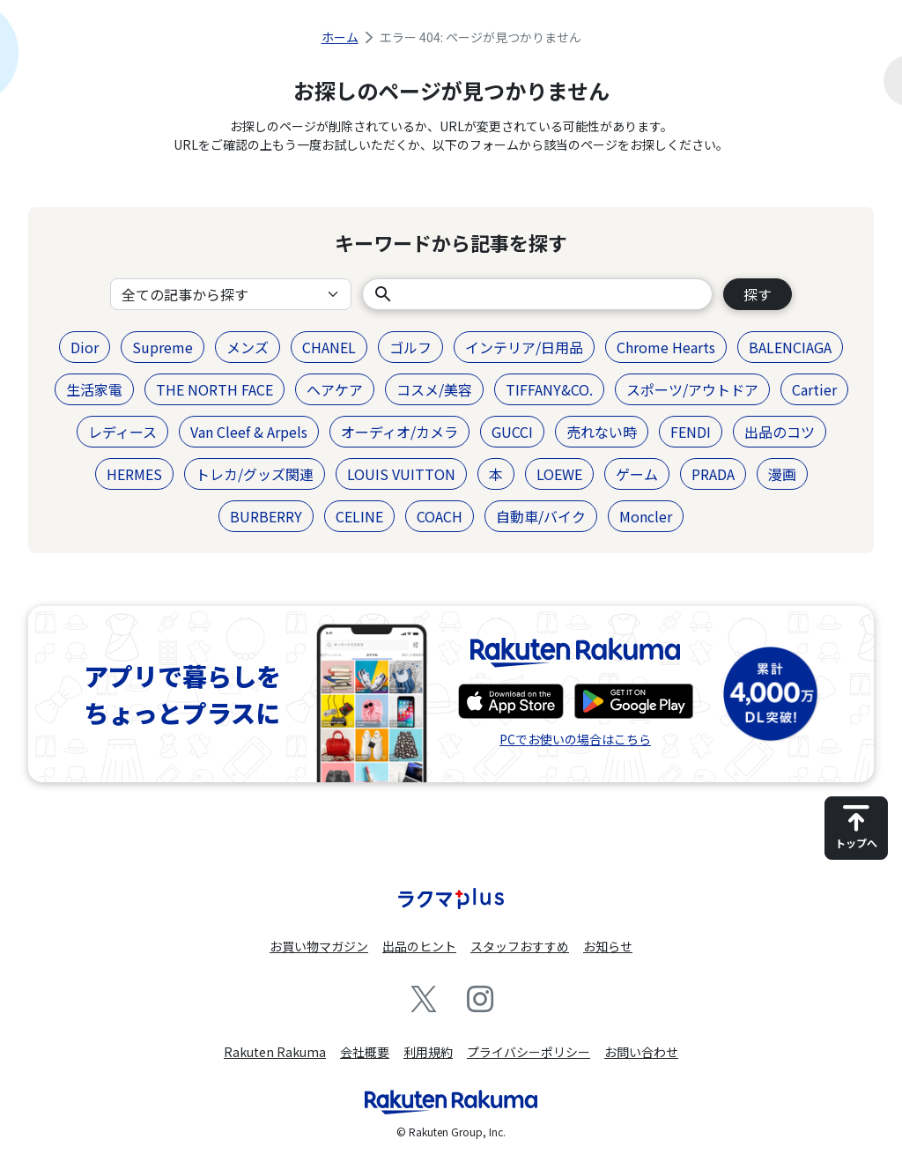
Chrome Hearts (666, 347)
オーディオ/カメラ (399, 431)
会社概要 (364, 1052)
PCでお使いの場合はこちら (575, 739)
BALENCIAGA (790, 347)
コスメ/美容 (434, 389)
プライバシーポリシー (528, 1052)
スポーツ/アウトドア (692, 389)
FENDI (690, 431)
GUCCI (512, 431)
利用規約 (428, 1052)
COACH (439, 516)
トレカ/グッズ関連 (255, 474)
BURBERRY (266, 516)
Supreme (162, 347)
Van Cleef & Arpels (248, 431)
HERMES (134, 474)
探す (757, 294)
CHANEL (329, 347)
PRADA (713, 474)
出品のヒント (419, 946)
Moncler (645, 516)
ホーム (340, 37)
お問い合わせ (641, 1052)
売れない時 (601, 431)
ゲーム (637, 474)
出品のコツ (779, 431)
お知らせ (607, 946)
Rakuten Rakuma (275, 1052)
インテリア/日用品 (524, 347)
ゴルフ (410, 347)
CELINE (359, 516)
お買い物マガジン (319, 946)
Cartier (814, 389)
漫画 (782, 474)
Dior (84, 347)
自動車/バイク (541, 516)
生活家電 (94, 389)
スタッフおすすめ (519, 946)
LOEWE (559, 474)
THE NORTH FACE (214, 389)
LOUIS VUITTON (401, 474)
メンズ (247, 347)
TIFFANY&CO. (549, 389)
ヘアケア (335, 389)
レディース (122, 431)
